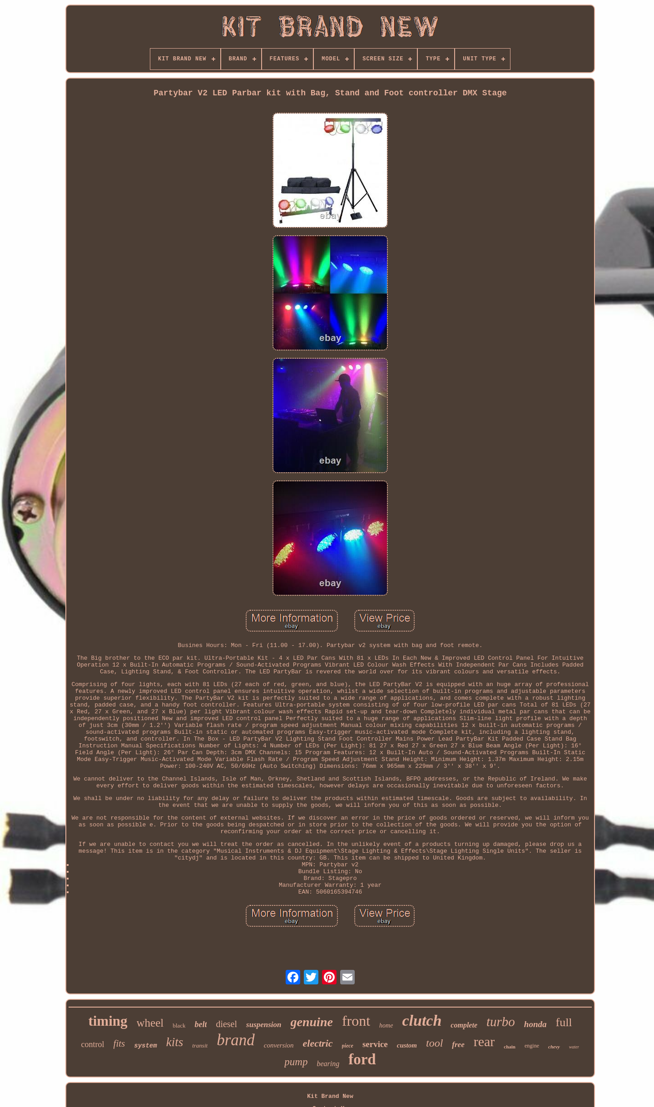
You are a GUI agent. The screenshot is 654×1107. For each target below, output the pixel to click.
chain (509, 1046)
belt (200, 1024)
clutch (421, 1020)
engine (532, 1046)
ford (362, 1059)
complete (464, 1025)
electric (318, 1043)
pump (295, 1061)
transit (200, 1045)
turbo (500, 1021)
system (145, 1045)
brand (236, 1040)
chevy (554, 1046)
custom (407, 1045)
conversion (279, 1045)
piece (347, 1046)
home (386, 1025)
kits (174, 1042)
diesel (226, 1024)
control (92, 1044)
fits (119, 1043)
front (356, 1021)
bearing (328, 1063)
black (179, 1025)
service (375, 1044)
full (563, 1022)
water (574, 1046)
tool (434, 1043)
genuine (312, 1022)
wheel (150, 1023)
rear (484, 1041)
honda (535, 1024)
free (458, 1044)
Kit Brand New (330, 1096)
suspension (263, 1024)
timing (107, 1021)
